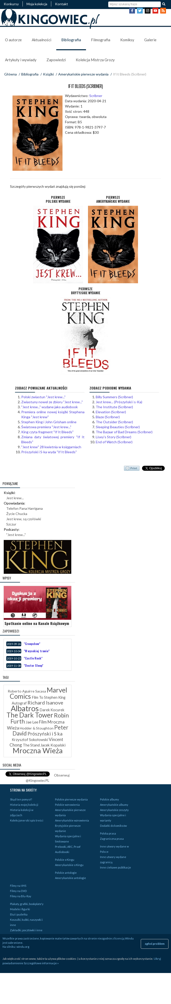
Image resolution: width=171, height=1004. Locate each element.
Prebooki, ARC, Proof (67, 846)
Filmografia (100, 40)
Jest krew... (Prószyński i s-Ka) (119, 402)
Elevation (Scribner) (111, 412)
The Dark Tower (29, 715)
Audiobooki (62, 852)
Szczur (11, 524)
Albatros (25, 708)
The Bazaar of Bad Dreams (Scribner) (124, 432)
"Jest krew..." (16, 534)
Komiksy (127, 40)
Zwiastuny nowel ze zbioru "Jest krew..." (52, 402)
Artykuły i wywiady (20, 60)
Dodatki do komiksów (113, 825)
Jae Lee (32, 722)
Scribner (95, 96)
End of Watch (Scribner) (114, 442)
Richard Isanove (45, 703)
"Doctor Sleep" (33, 665)
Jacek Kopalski (53, 745)
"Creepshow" (32, 644)
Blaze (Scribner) (108, 417)
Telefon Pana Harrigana (24, 508)
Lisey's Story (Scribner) (113, 437)
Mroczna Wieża (37, 750)
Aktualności (41, 40)
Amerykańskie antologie (70, 878)
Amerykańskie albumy (114, 804)
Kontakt (61, 4)
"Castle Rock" (33, 658)
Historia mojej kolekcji (24, 804)
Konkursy (11, 4)
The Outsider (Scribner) (114, 422)
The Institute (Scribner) (114, 407)
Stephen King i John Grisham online (48, 422)
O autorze (13, 40)
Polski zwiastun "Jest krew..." (43, 397)
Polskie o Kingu (64, 859)
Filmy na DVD (18, 890)
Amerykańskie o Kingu (69, 864)
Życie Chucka (16, 514)
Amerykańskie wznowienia (72, 820)
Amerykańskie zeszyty (114, 810)
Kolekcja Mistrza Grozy (95, 60)
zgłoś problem (154, 944)
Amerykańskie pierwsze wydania (83, 74)
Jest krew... (15, 498)
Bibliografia (71, 40)
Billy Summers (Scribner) (114, 397)
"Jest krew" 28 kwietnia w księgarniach (51, 447)
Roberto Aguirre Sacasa (27, 691)
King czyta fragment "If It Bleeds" (47, 432)
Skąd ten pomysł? (21, 799)
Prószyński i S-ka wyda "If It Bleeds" (49, 452)
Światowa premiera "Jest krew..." (46, 427)
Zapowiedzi (56, 60)
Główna (10, 74)
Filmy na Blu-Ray (20, 896)
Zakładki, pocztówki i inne (26, 930)
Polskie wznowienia (67, 804)
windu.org (22, 946)
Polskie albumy (109, 799)
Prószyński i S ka (45, 733)
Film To (37, 697)
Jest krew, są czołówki (23, 519)
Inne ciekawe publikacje (115, 867)
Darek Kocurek (52, 710)
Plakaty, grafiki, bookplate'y (27, 904)
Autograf (19, 703)
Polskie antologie (66, 872)
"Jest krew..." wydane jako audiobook (49, 407)
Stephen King (55, 697)
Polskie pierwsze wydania (71, 799)
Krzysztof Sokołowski (30, 739)
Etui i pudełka (19, 914)
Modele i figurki (20, 909)
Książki (48, 74)
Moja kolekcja (36, 4)
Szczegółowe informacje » (41, 963)
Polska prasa (108, 833)
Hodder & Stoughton (37, 728)
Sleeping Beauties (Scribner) (118, 427)
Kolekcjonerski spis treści (26, 820)
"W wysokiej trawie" (37, 651)
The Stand (31, 745)
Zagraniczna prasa (112, 838)
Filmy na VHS (18, 885)
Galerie (150, 40)
